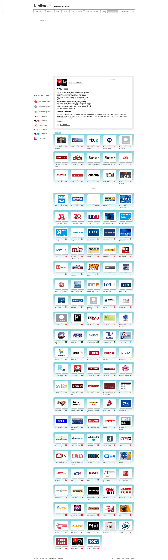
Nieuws (49, 12)
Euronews (57, 324)
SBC (88, 480)
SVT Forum (90, 392)
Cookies (60, 558)
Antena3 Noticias (75, 206)
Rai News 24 (58, 274)
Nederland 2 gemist (44, 106)
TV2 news (106, 375)
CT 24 (104, 462)
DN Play (89, 462)
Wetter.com (106, 256)
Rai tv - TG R (122, 291)
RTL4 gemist (43, 116)
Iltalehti (105, 427)
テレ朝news (58, 497)
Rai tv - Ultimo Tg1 (124, 274)
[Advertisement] (59, 2)
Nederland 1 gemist (44, 101)
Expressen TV (58, 410)
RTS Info (105, 359)
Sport (65, 12)
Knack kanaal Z (123, 359)
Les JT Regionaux (108, 223)
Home (113, 558)
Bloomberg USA (107, 164)
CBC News (74, 181)
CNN (120, 164)
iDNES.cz (57, 480)
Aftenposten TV (91, 445)
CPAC (88, 181)
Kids (57, 12)
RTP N (105, 307)
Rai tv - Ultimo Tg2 (60, 291)
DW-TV (57, 256)
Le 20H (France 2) (76, 223)
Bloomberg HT (91, 515)
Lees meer (60, 121)
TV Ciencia (106, 324)
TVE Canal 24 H (59, 206)
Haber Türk (122, 497)
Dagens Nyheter (75, 410)
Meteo (121, 462)
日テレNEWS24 (123, 480)
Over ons (35, 558)
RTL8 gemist (43, 133)
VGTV (121, 445)
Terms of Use (43, 558)
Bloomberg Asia (59, 181)
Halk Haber (106, 532)
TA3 (72, 480)
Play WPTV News (65, 125)
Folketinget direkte (124, 375)
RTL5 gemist (43, 120)
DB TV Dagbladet (59, 462)
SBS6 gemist (43, 125)
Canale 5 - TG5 (107, 291)
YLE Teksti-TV (59, 427)
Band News (74, 342)
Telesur (57, 359)
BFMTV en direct (107, 206)
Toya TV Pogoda (91, 548)
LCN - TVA (106, 181)
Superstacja (58, 548)
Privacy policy (52, 558)
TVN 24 (121, 532)
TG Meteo (73, 307)
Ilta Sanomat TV (91, 427)
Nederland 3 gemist (44, 111)
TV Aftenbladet (107, 445)
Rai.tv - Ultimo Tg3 (76, 291)
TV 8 (88, 532)
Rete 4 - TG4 (90, 291)
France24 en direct (124, 223)
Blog (104, 12)
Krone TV (73, 359)
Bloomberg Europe (92, 164)
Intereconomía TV (92, 206)
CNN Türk (106, 497)
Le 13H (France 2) (60, 223)
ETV (72, 324)
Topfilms (133, 558)
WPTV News (74, 548)
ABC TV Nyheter (75, 445)
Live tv (39, 12)
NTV (56, 515)
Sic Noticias (122, 307)
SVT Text (121, 392)
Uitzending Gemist (92, 12)
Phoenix (89, 256)
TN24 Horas (122, 342)
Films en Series (77, 12)
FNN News (74, 497)
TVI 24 (89, 324)
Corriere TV (106, 274)
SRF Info (89, 359)
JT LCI (89, 223)
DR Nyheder (74, 375)
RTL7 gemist (43, 129)
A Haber (105, 515)
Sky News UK (74, 164)
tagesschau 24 (107, 239)
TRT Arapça (74, 532)
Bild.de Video (122, 256)
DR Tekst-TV (90, 375)
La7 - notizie (58, 307)
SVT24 (57, 392)
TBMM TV (57, 532)
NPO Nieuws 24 (75, 146)
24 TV (120, 515)
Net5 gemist (43, 138)
